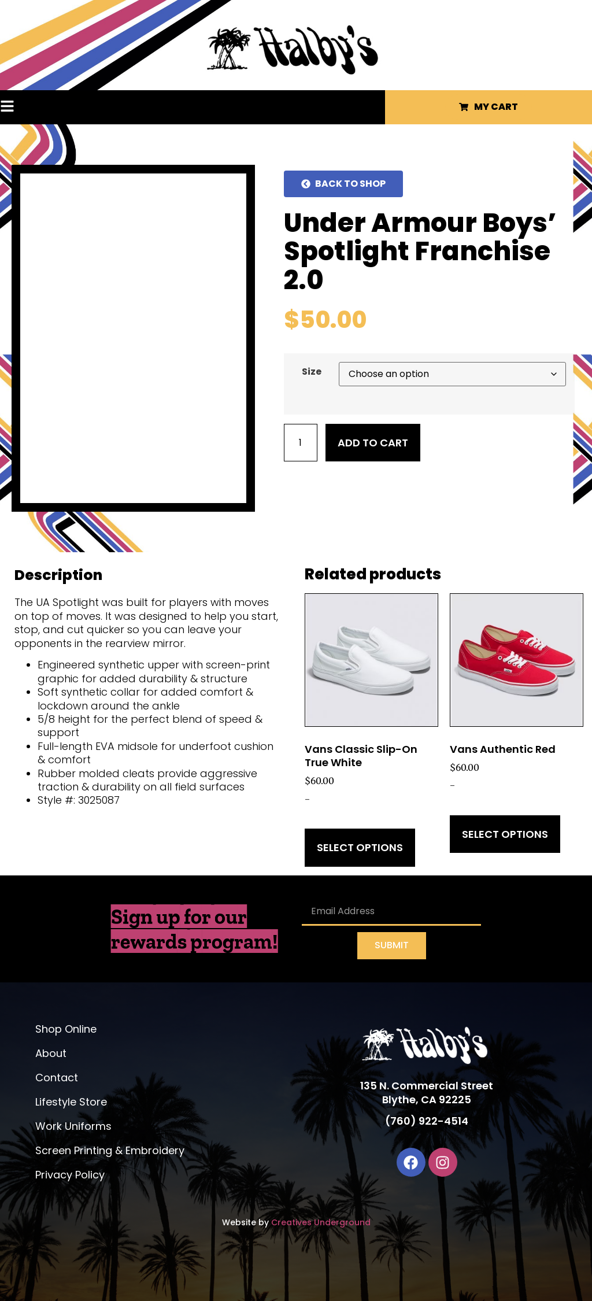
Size (311, 371)
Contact (56, 1077)
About (50, 1053)
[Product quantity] (300, 442)
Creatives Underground (321, 1222)
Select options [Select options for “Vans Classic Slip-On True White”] (360, 847)
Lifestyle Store (71, 1102)
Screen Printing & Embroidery (109, 1150)
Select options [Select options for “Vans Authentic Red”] (505, 834)
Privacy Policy (70, 1174)
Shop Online (66, 1029)
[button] (29, 107)
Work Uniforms (73, 1126)
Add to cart (373, 442)
